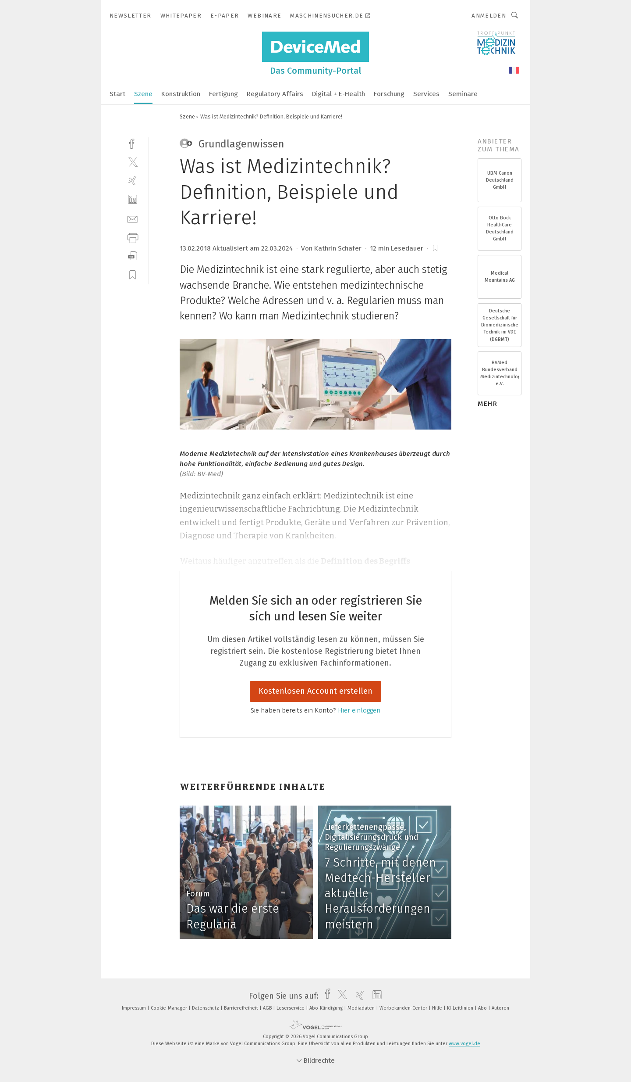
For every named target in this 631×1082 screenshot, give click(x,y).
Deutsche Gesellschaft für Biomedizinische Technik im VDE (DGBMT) (499, 325)
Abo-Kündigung (326, 1008)
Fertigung (223, 94)
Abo (483, 1008)
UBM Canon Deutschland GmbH (500, 180)
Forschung (389, 94)
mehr (487, 404)
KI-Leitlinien (461, 1008)
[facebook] (132, 142)
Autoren (500, 1008)
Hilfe (437, 1008)
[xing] (132, 180)
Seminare (463, 94)
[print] (132, 237)
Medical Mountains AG (500, 276)
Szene (143, 94)
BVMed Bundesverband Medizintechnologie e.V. (499, 373)
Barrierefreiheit (241, 1008)
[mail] (132, 218)
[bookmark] (435, 248)
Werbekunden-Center (404, 1008)
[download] (132, 256)
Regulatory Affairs (275, 94)
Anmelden (488, 15)
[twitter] (132, 161)
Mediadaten (361, 1008)
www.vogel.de (464, 1043)
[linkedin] (132, 199)
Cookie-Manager (169, 1008)
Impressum (134, 1008)
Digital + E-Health (338, 94)
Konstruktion (180, 94)
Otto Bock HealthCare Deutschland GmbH (500, 228)
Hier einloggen (359, 710)
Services (426, 94)
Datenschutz (206, 1008)
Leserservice (291, 1008)
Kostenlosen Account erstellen (315, 691)
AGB (268, 1008)
